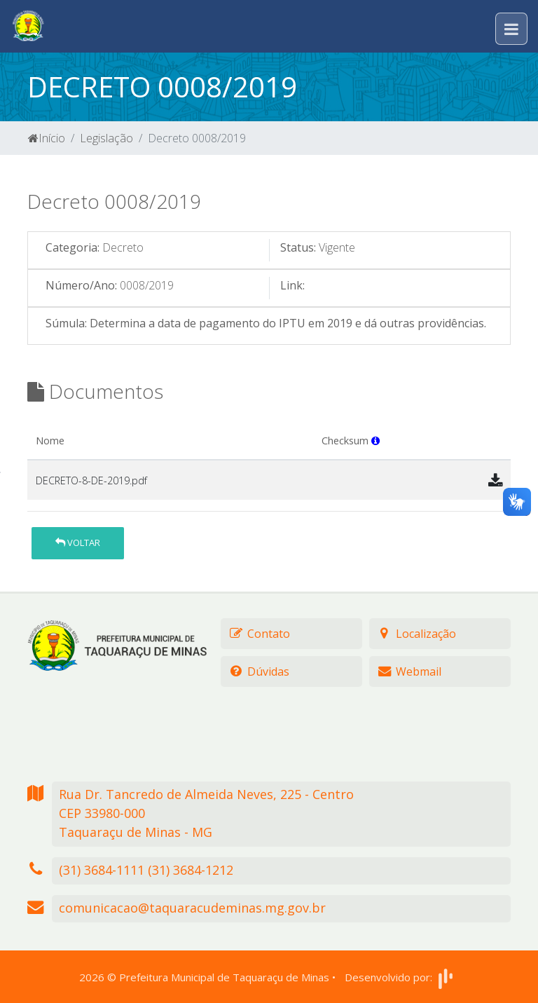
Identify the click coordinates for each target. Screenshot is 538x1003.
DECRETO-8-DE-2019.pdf (91, 480)
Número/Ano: (81, 285)
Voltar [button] (77, 542)
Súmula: (66, 323)
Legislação (106, 138)
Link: (292, 285)
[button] (375, 440)
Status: (298, 247)
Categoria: (72, 247)
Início (46, 138)
